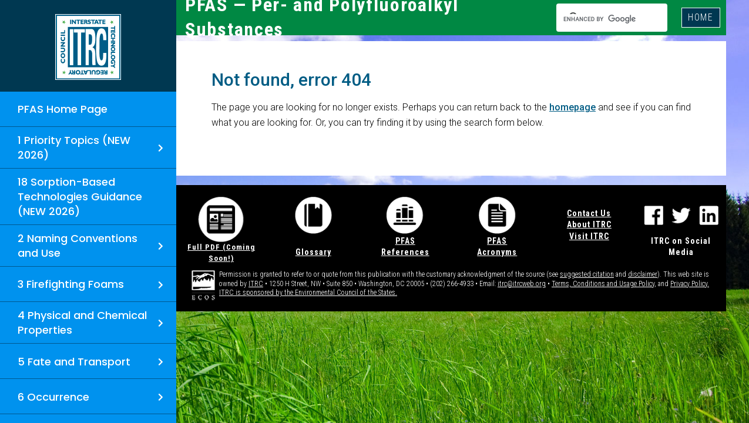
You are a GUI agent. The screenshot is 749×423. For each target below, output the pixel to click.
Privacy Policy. (689, 284)
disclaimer (642, 274)
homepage (572, 107)
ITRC (255, 284)
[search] (601, 19)
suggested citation (587, 274)
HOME (701, 17)
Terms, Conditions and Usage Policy (603, 284)
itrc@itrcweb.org (522, 284)
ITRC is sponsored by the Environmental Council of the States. (308, 292)
